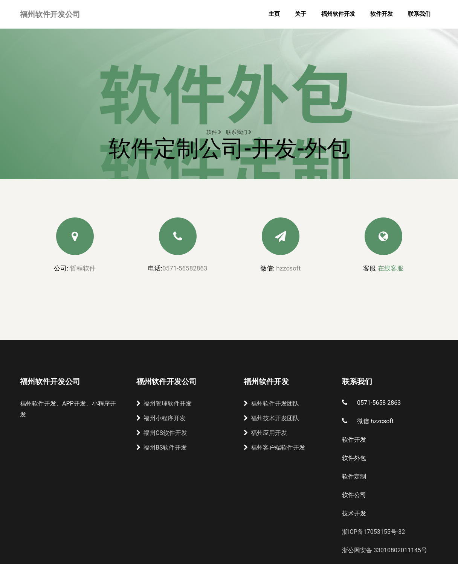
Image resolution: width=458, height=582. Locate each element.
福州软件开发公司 (50, 14)
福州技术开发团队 (271, 418)
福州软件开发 (338, 14)
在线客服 (390, 268)
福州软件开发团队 (271, 403)
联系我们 (419, 14)
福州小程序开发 (161, 418)
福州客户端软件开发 (274, 447)
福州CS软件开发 (161, 432)
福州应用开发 (265, 432)
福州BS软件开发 (161, 447)
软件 (213, 132)
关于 (300, 14)
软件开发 (381, 14)
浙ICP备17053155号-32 (373, 531)
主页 (274, 14)
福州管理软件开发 (164, 403)
